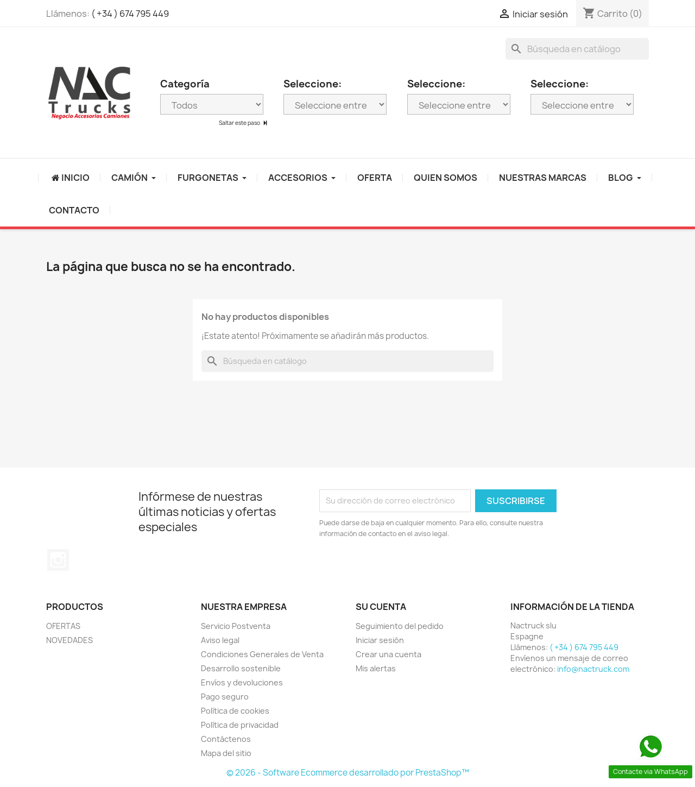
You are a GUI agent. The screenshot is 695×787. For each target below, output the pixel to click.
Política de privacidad (240, 725)
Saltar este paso (240, 123)
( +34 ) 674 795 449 (130, 14)
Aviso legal (220, 640)
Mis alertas (376, 668)
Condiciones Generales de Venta (262, 654)
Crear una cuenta (388, 654)
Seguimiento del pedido (400, 626)
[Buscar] (577, 49)
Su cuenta (381, 607)
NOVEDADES (69, 640)
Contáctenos (226, 739)
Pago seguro (225, 696)
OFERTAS (63, 626)
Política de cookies (235, 711)
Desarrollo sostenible (241, 668)
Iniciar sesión (380, 640)
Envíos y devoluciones (242, 682)
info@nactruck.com (593, 669)
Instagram (58, 560)
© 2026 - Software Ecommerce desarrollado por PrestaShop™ (347, 772)
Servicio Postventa (235, 626)
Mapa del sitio (226, 753)
